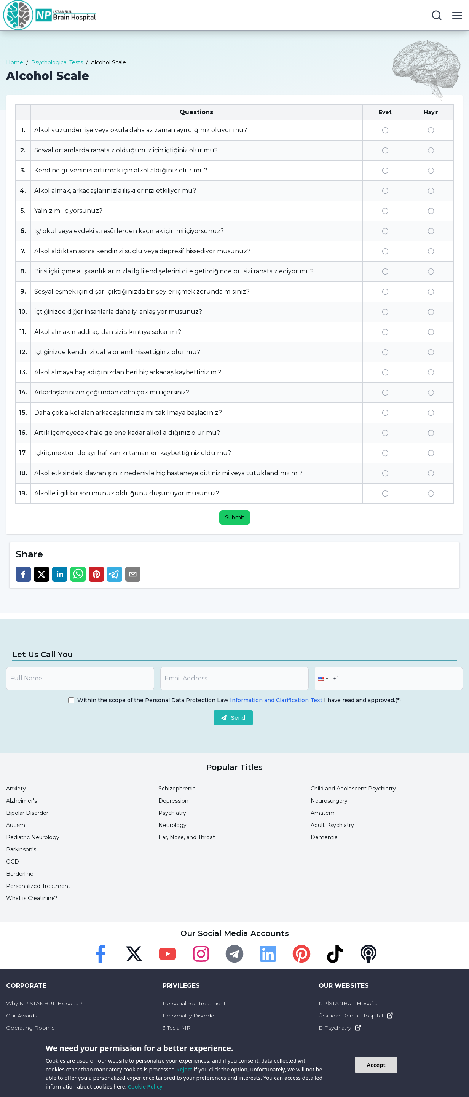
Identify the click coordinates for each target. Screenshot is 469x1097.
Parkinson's (21, 849)
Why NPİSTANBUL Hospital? (44, 1003)
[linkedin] (59, 574)
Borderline (20, 873)
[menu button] (457, 15)
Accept (376, 1064)
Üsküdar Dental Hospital (356, 1015)
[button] (322, 678)
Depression (173, 800)
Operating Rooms (30, 1027)
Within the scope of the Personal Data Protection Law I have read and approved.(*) (239, 700)
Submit (234, 517)
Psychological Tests (57, 62)
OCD (12, 861)
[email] (132, 574)
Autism (15, 825)
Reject (184, 1069)
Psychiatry (172, 813)
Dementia (324, 837)
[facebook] (23, 574)
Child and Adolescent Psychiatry (353, 788)
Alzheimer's (21, 800)
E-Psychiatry (340, 1028)
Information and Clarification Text (276, 700)
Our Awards (21, 1015)
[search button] (436, 15)
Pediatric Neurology (32, 837)
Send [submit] (233, 717)
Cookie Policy (145, 1086)
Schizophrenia (177, 788)
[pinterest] (96, 574)
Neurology (172, 825)
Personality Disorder (189, 1015)
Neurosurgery (329, 800)
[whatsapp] (78, 574)
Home (14, 62)
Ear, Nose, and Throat (186, 837)
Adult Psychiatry (332, 825)
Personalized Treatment (38, 886)
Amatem (323, 813)
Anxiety (16, 788)
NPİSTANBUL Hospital (349, 1003)
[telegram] (114, 574)
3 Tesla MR (177, 1027)
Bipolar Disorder (27, 813)
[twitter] (41, 574)
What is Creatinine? (31, 898)
